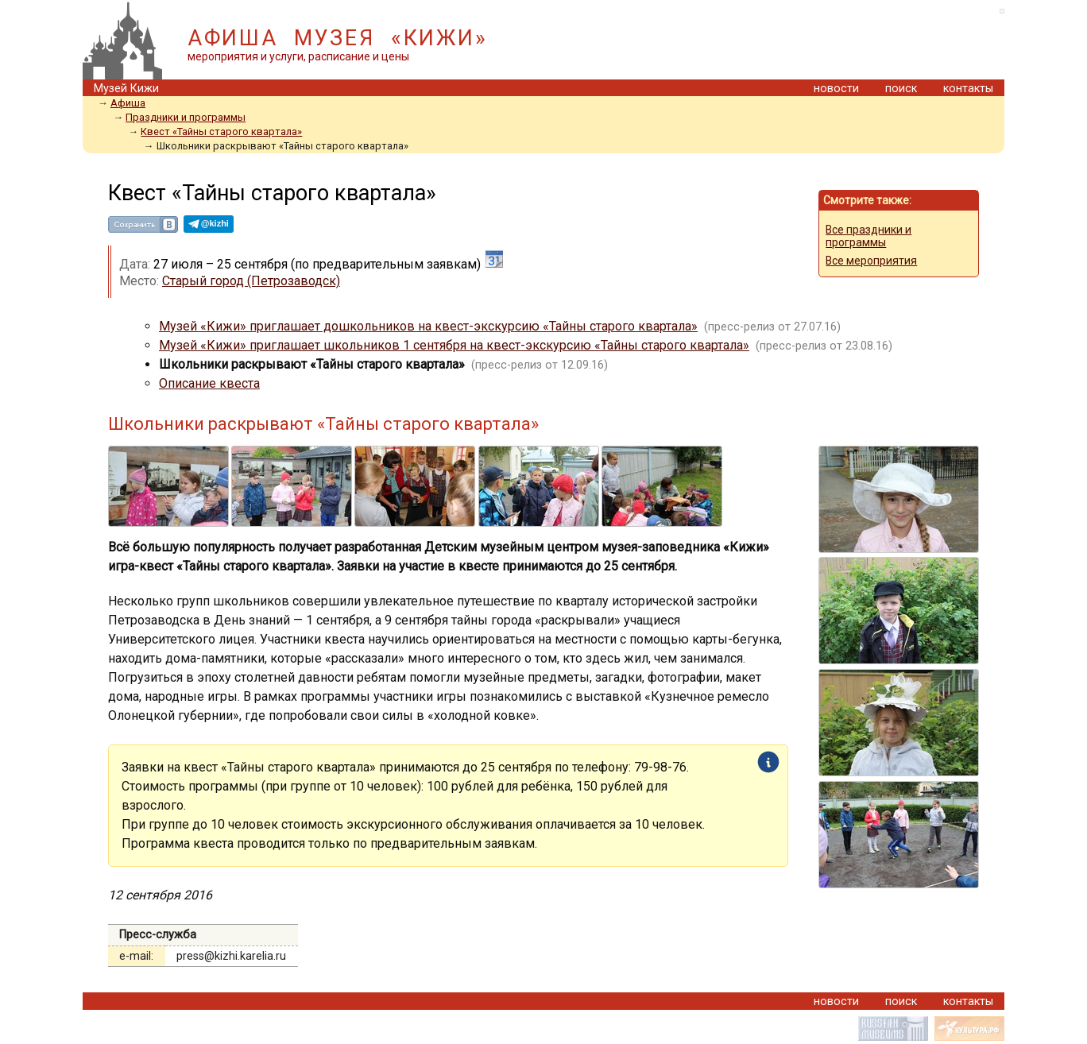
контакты (968, 88)
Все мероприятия (871, 260)
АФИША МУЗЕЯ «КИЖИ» (337, 38)
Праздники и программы (186, 117)
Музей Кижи (126, 88)
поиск (901, 88)
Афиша (127, 103)
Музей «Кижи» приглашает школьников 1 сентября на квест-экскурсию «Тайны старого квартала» (454, 345)
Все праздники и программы (868, 236)
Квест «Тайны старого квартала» (221, 131)
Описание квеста (209, 383)
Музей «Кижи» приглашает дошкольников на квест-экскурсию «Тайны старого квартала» (428, 326)
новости (836, 88)
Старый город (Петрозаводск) (251, 280)
